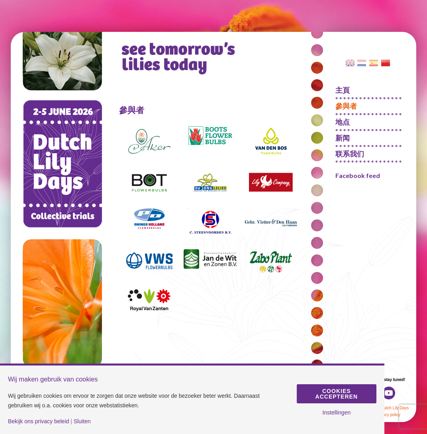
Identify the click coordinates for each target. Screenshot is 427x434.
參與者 (346, 106)
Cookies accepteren (336, 394)
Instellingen (336, 412)
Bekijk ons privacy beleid (38, 421)
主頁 (342, 90)
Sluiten (82, 421)
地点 (342, 121)
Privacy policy (388, 414)
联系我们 (349, 153)
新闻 (342, 137)
